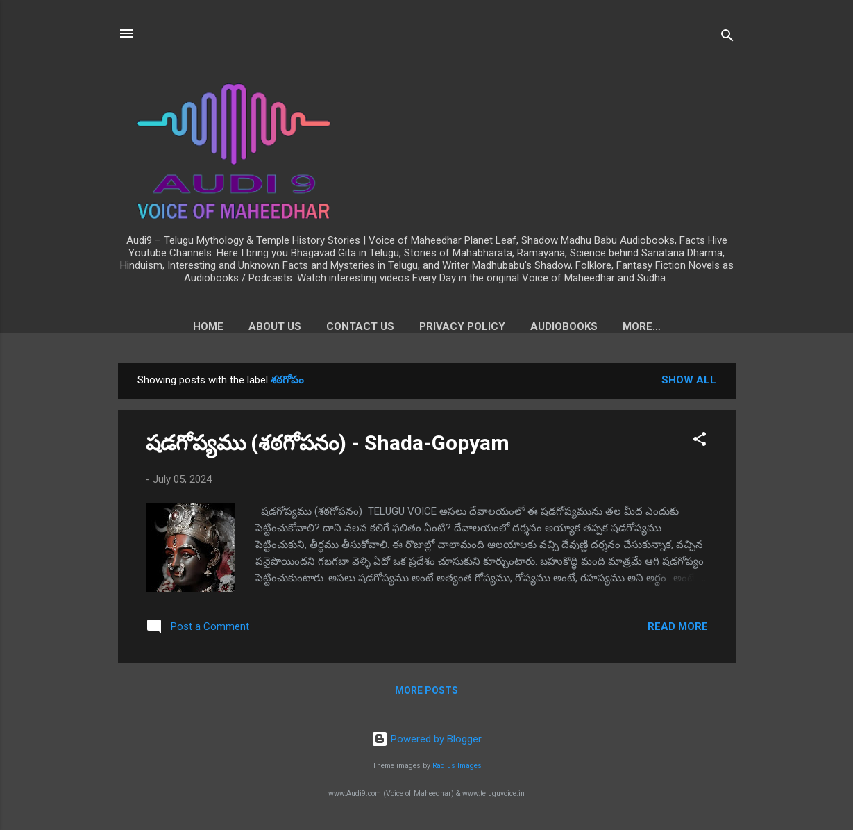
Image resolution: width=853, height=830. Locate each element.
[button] (699, 444)
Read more (678, 629)
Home (168, 326)
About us (235, 326)
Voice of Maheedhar (641, 326)
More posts (426, 693)
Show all (688, 382)
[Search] (727, 38)
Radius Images (457, 766)
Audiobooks (524, 326)
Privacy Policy (423, 326)
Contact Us (321, 326)
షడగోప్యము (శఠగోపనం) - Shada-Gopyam (327, 445)
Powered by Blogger (426, 739)
